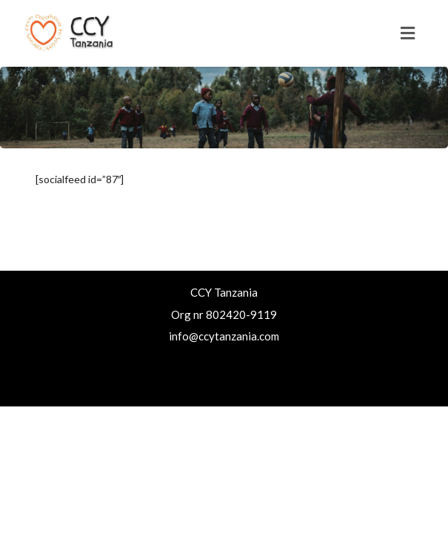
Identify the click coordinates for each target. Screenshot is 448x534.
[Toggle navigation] (407, 33)
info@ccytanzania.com (224, 336)
